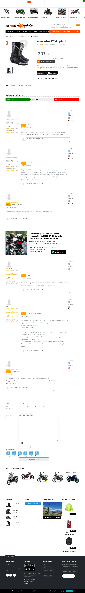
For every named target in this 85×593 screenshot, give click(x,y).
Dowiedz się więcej (60, 591)
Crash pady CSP (8, 17)
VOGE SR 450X (63, 17)
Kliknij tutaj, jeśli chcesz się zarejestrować (32, 406)
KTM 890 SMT (76, 17)
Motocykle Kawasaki (48, 575)
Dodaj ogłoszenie (33, 503)
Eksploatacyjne (26, 31)
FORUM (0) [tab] (20, 85)
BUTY (29, 36)
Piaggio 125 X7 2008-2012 (12, 471)
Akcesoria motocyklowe (41, 31)
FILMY (15, 2)
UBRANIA (23, 36)
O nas (76, 31)
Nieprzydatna (71, 119)
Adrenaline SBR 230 (16, 523)
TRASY (40, 2)
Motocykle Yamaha (48, 570)
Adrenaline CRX (16, 504)
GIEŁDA (50, 2)
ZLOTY (27, 2)
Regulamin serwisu (28, 581)
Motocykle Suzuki (47, 572)
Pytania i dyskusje (67, 31)
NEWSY (5, 2)
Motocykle (10, 31)
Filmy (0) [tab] (13, 85)
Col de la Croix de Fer (52, 517)
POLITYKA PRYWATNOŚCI (30, 579)
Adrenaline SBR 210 (16, 516)
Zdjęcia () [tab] (28, 85)
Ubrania (17, 31)
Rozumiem (69, 591)
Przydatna (70, 114)
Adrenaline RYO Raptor (16, 510)
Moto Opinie (15, 36)
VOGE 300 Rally (40, 471)
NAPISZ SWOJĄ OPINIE (47, 61)
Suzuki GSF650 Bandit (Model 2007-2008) (71, 471)
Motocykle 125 (47, 567)
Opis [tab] (7, 85)
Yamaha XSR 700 (49, 17)
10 (32, 415)
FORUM (60, 2)
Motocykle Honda (47, 564)
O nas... (26, 583)
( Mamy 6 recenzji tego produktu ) (58, 44)
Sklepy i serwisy (55, 31)
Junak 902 (23, 471)
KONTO (80, 2)
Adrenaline (36, 36)
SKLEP (70, 2)
